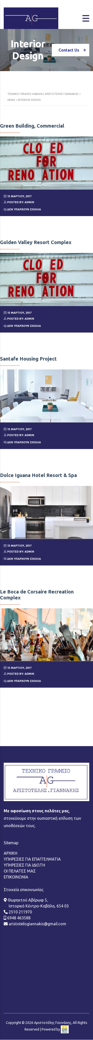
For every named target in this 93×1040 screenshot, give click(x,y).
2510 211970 (20, 877)
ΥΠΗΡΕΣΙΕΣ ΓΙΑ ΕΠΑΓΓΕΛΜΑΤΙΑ (32, 824)
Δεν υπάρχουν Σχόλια (22, 209)
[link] (65, 994)
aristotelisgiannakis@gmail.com (37, 889)
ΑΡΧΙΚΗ (10, 818)
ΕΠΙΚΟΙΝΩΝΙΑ (16, 842)
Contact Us (74, 50)
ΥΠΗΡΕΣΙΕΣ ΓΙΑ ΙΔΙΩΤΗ (24, 830)
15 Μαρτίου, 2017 (17, 196)
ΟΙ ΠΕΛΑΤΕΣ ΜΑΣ (20, 836)
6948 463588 (18, 883)
